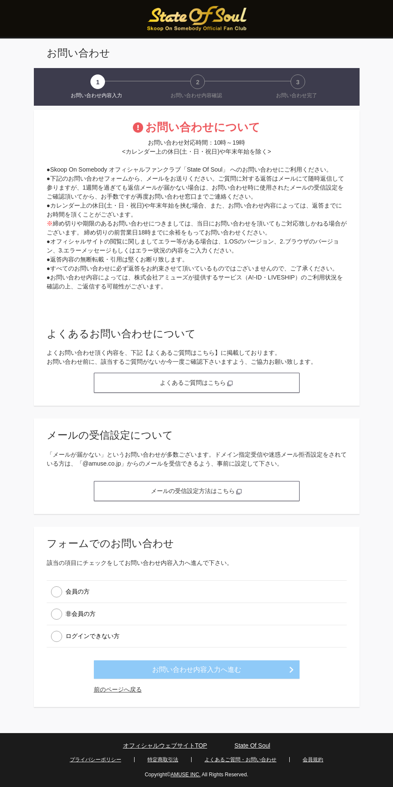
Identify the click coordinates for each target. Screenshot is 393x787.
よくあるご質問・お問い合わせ (240, 760)
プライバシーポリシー (95, 760)
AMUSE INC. (186, 775)
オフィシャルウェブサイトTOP (165, 745)
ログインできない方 (93, 635)
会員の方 (78, 591)
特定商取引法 (162, 760)
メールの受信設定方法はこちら (197, 490)
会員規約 (313, 760)
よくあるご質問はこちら (197, 382)
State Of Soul (252, 745)
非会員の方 (81, 613)
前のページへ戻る (118, 689)
